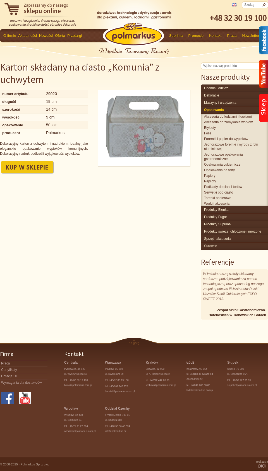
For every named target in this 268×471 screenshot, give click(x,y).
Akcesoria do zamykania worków (228, 122)
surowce (210, 246)
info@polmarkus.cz (115, 431)
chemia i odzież (216, 88)
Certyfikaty (9, 370)
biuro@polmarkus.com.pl (78, 385)
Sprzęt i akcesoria (217, 239)
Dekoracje (211, 95)
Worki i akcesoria (216, 204)
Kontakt (215, 35)
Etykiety (210, 128)
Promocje (196, 35)
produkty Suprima (217, 224)
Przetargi (74, 35)
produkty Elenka (216, 210)
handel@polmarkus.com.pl (120, 391)
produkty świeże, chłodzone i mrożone (232, 231)
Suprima (176, 35)
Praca (231, 35)
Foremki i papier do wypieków (226, 139)
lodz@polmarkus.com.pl (199, 390)
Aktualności (27, 35)
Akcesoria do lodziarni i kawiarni (228, 117)
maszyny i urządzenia (220, 103)
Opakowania (214, 110)
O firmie (9, 35)
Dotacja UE (9, 376)
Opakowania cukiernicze (222, 164)
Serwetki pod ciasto (218, 192)
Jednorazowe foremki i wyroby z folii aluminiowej (231, 146)
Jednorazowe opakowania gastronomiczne (223, 157)
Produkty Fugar (215, 217)
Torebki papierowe (217, 198)
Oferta (60, 35)
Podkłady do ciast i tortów (223, 187)
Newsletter (250, 35)
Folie (207, 133)
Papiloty (210, 181)
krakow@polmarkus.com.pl (161, 385)
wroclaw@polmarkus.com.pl (79, 431)
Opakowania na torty (219, 170)
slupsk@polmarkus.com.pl (242, 385)
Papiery (210, 176)
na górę (134, 343)
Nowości (46, 35)
